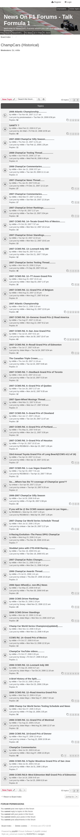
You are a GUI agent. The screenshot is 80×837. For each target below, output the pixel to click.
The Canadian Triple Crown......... (26, 358)
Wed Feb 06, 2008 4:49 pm (38, 158)
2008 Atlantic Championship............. (28, 111)
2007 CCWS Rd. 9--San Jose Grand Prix (30, 331)
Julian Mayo (24, 350)
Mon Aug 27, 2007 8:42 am (38, 295)
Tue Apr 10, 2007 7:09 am (41, 474)
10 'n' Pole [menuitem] (37, 33)
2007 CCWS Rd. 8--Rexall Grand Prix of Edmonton (35, 344)
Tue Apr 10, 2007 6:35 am (38, 487)
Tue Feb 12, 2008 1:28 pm (37, 145)
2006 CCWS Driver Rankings (24, 598)
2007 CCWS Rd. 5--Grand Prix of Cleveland (31, 413)
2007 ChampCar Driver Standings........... (30, 235)
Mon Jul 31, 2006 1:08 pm (37, 767)
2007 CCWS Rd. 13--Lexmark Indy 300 (29, 249)
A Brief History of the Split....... (25, 679)
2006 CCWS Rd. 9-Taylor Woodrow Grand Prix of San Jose (39, 761)
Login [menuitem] (68, 2)
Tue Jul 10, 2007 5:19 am (37, 378)
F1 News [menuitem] (28, 33)
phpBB (14, 831)
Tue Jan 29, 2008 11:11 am (38, 172)
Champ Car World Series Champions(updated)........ (36, 626)
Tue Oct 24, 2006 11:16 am (42, 671)
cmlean (15, 485)
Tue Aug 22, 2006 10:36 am (39, 739)
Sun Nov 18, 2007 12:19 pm (38, 200)
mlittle (17, 50)
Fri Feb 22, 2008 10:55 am (39, 131)
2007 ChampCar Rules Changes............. (29, 560)
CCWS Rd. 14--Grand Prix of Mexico (28, 637)
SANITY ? (14, 125)
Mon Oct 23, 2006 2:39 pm (37, 684)
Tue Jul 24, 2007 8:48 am (37, 364)
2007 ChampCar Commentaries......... (28, 194)
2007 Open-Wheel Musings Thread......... (30, 399)
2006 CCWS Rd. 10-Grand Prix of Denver (30, 733)
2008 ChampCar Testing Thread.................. (31, 153)
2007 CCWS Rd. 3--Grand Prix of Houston (30, 440)
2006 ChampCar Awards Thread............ (29, 571)
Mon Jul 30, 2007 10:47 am (38, 337)
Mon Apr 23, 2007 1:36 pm (41, 446)
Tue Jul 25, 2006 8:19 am (37, 780)
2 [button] (74, 100)
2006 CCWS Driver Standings (24, 612)
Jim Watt (23, 131)
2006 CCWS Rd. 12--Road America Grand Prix (33, 692)
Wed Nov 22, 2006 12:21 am (39, 604)
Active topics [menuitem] (74, 9)
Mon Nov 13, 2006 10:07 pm (43, 618)
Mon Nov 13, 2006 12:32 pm (38, 643)
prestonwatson (26, 117)
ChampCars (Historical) (20, 45)
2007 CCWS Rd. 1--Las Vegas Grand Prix (30, 468)
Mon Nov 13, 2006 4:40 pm (38, 632)
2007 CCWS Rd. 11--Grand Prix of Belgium (31, 290)
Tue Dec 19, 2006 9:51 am (37, 554)
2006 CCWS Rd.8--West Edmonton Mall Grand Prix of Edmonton (42, 775)
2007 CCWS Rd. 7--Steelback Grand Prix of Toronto (36, 372)
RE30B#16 (24, 446)
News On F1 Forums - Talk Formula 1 (38, 20)
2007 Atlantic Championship (24, 303)
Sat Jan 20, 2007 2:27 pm (38, 526)
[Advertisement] (40, 74)
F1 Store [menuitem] (46, 33)
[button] (77, 100)
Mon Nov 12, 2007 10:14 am (38, 227)
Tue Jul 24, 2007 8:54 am (41, 350)
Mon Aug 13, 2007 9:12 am (38, 323)
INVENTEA (31, 834)
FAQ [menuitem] (2, 33)
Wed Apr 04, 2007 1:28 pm (41, 515)
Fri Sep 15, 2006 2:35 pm (37, 712)
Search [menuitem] (8, 33)
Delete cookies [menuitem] (21, 826)
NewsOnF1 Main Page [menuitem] (18, 33)
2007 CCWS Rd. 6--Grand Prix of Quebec (30, 386)
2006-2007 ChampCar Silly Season (27, 495)
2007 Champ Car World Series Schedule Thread (34, 521)
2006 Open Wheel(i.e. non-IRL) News (28, 585)
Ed (13, 50)
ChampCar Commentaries (22, 747)
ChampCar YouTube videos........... (26, 651)
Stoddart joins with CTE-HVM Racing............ (32, 548)
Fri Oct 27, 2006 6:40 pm (37, 657)
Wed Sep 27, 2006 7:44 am (42, 698)
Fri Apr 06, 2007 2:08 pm (37, 501)
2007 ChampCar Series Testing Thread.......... (32, 262)
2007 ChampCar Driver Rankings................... (32, 208)
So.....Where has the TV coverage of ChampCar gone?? (38, 482)
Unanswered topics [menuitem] (63, 9)
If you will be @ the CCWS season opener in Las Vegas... (39, 509)
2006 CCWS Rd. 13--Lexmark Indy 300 (29, 665)
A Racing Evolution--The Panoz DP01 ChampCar (34, 534)
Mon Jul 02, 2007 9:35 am (37, 391)
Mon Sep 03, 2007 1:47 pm (38, 282)
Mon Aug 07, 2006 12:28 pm (38, 753)
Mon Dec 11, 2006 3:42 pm (38, 565)
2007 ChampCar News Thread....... (26, 180)
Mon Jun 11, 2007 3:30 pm (37, 432)
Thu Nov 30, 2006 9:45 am (37, 591)
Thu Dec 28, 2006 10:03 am (38, 540)
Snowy (22, 604)
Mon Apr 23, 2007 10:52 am (38, 460)
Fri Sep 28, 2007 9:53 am (37, 268)
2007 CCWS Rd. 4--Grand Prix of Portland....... (33, 427)
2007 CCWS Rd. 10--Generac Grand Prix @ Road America (39, 317)
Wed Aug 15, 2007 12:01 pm (38, 309)
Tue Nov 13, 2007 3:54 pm (37, 213)
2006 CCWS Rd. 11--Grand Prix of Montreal (31, 720)
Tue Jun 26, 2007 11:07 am (38, 419)
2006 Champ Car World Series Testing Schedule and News (39, 706)
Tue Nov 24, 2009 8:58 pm (44, 117)
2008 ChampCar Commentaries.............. (29, 166)
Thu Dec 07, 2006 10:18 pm (39, 577)
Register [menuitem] (56, 2)
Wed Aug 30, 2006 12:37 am (43, 726)
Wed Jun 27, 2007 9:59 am (38, 405)
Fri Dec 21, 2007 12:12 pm (37, 186)
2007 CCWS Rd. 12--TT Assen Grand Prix (30, 276)
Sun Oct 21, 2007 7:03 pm (37, 254)
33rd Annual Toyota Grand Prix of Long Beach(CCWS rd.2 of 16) (42, 454)
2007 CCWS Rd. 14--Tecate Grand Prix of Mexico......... (37, 221)
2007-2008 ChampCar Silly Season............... (31, 139)
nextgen (41, 834)
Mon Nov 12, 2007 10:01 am (38, 241)
